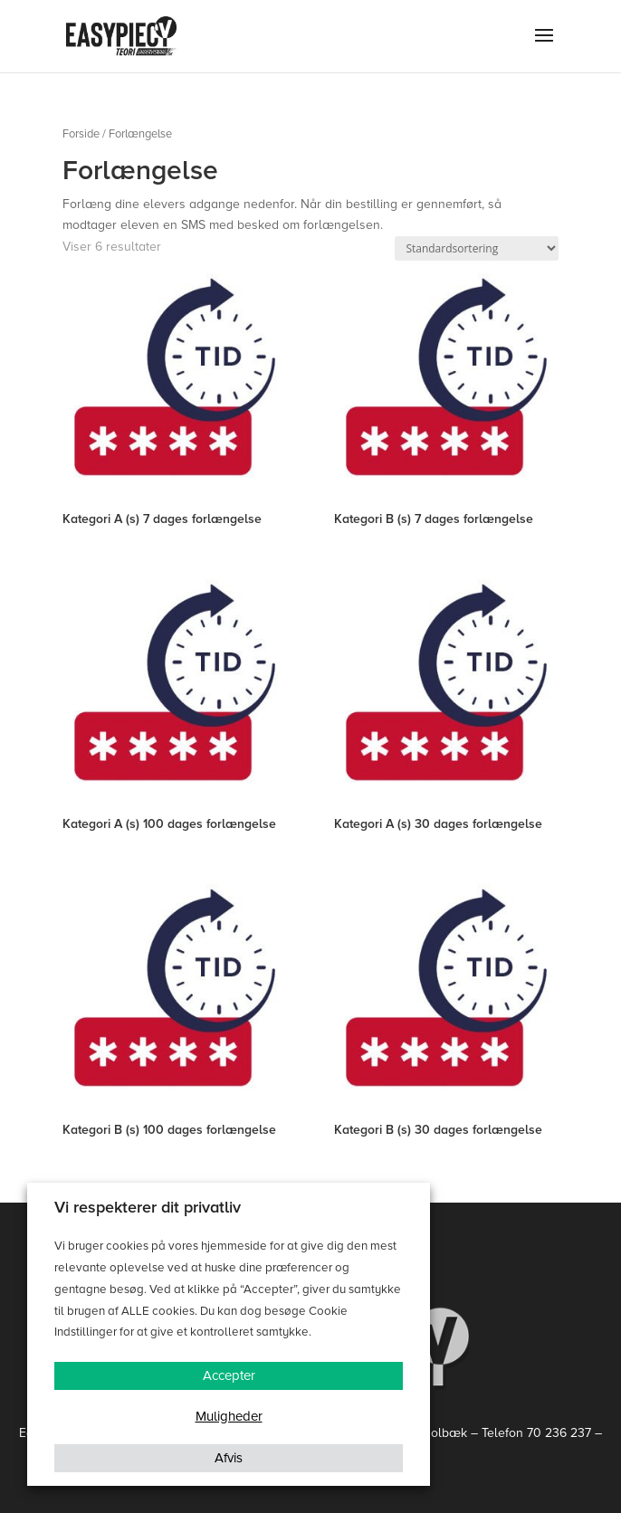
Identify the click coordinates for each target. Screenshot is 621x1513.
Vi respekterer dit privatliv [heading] (147, 1207)
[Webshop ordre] (477, 248)
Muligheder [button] (229, 1416)
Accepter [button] (229, 1375)
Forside (81, 134)
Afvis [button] (229, 1458)
